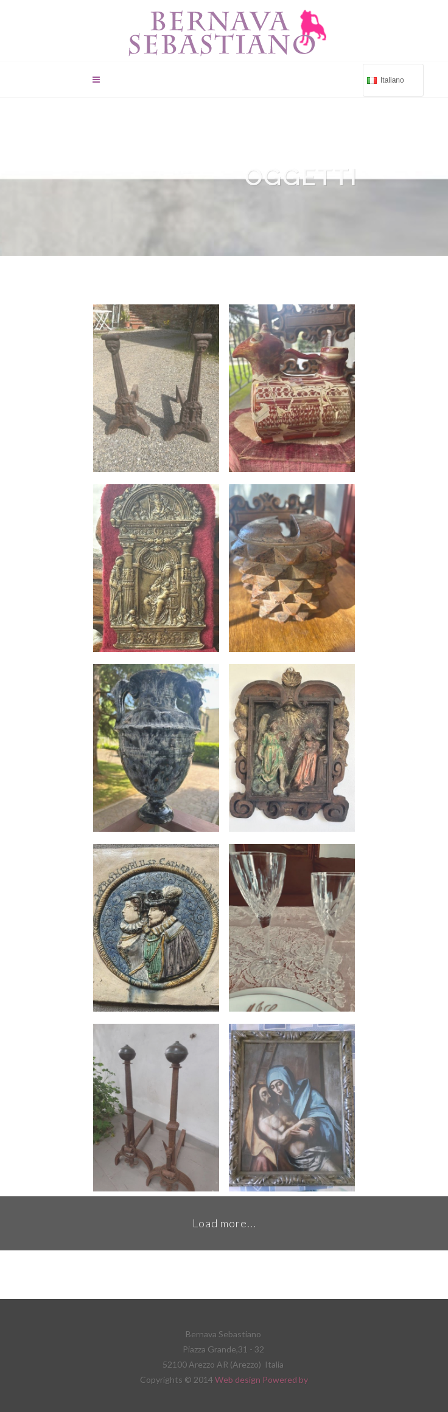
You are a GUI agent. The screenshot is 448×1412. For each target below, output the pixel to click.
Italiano (392, 79)
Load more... (224, 1223)
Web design (238, 1379)
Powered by (285, 1379)
